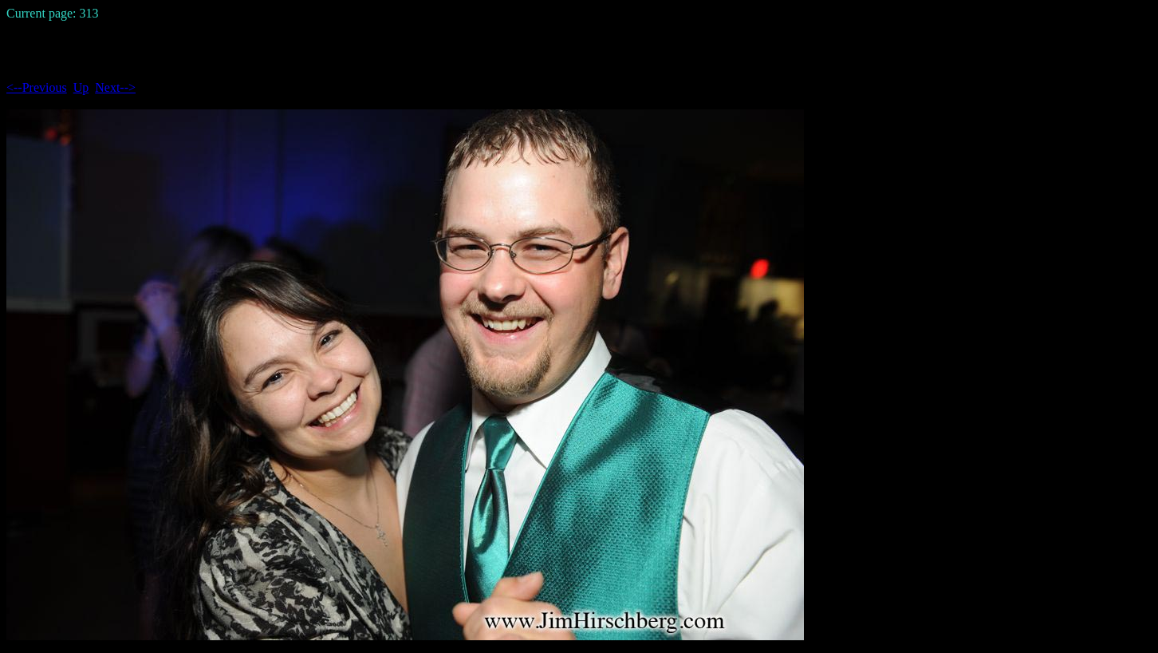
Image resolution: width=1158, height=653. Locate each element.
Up (81, 87)
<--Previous (36, 87)
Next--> (115, 87)
